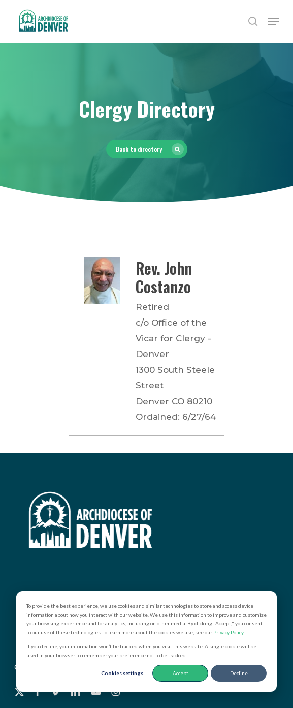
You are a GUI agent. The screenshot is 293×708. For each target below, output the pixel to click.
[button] (273, 21)
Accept (180, 673)
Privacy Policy (228, 632)
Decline (239, 673)
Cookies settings (122, 673)
